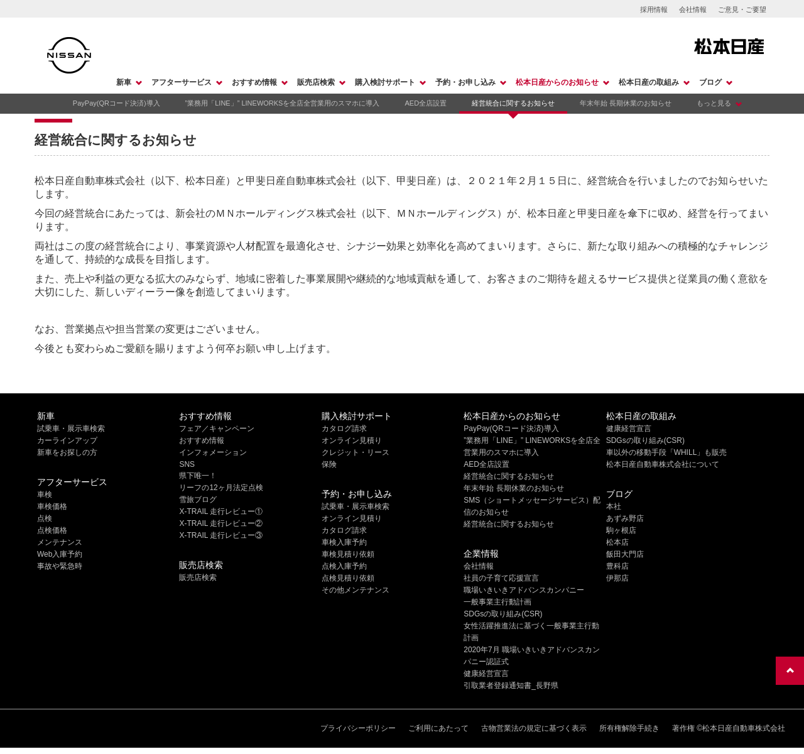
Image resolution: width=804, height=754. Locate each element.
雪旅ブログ (198, 499)
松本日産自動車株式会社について (662, 464)
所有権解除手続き (629, 728)
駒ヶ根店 (621, 530)
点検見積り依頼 (348, 578)
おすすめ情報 (254, 82)
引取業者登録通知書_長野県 (511, 685)
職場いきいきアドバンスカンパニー (524, 590)
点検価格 (52, 530)
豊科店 (617, 566)
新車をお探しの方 (67, 452)
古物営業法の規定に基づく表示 (534, 728)
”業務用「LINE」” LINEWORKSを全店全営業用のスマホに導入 (282, 103)
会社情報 (693, 9)
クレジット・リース (355, 452)
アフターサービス (181, 82)
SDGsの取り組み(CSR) (503, 613)
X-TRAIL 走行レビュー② (221, 523)
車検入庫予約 (344, 542)
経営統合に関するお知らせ (513, 103)
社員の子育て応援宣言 (501, 578)
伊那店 (617, 578)
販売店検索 (316, 82)
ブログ (710, 82)
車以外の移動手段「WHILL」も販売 (666, 452)
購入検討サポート (385, 82)
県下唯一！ (198, 475)
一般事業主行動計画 (497, 602)
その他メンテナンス (355, 590)
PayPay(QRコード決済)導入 (116, 103)
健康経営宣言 (486, 673)
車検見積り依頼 (348, 554)
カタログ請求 (344, 428)
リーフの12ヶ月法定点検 (221, 487)
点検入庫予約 (344, 566)
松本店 (617, 542)
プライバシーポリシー (358, 728)
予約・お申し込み (465, 82)
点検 (44, 518)
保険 (329, 464)
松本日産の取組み (649, 82)
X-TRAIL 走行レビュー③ (221, 535)
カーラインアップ (67, 440)
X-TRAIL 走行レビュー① (221, 511)
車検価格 (52, 506)
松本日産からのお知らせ (557, 82)
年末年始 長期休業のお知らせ (625, 103)
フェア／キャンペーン (216, 428)
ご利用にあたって (438, 728)
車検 (44, 494)
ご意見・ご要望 (742, 9)
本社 (613, 506)
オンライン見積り (352, 440)
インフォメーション (213, 452)
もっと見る (714, 103)
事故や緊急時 (59, 566)
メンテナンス (59, 542)
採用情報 (654, 9)
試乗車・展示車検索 (71, 428)
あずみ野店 (625, 518)
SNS (187, 464)
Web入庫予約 (59, 554)
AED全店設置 (426, 103)
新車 (123, 82)
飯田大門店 (625, 554)
